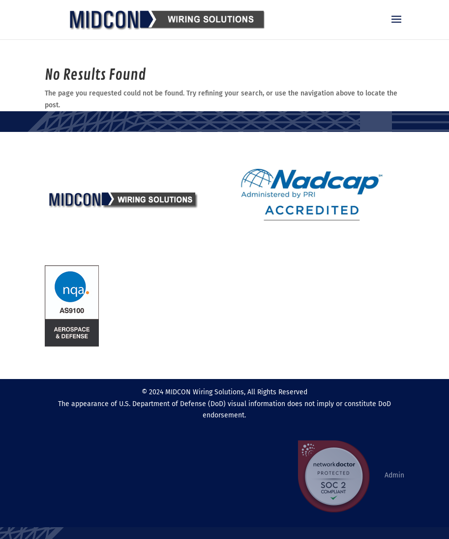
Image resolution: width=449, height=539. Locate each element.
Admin (394, 475)
